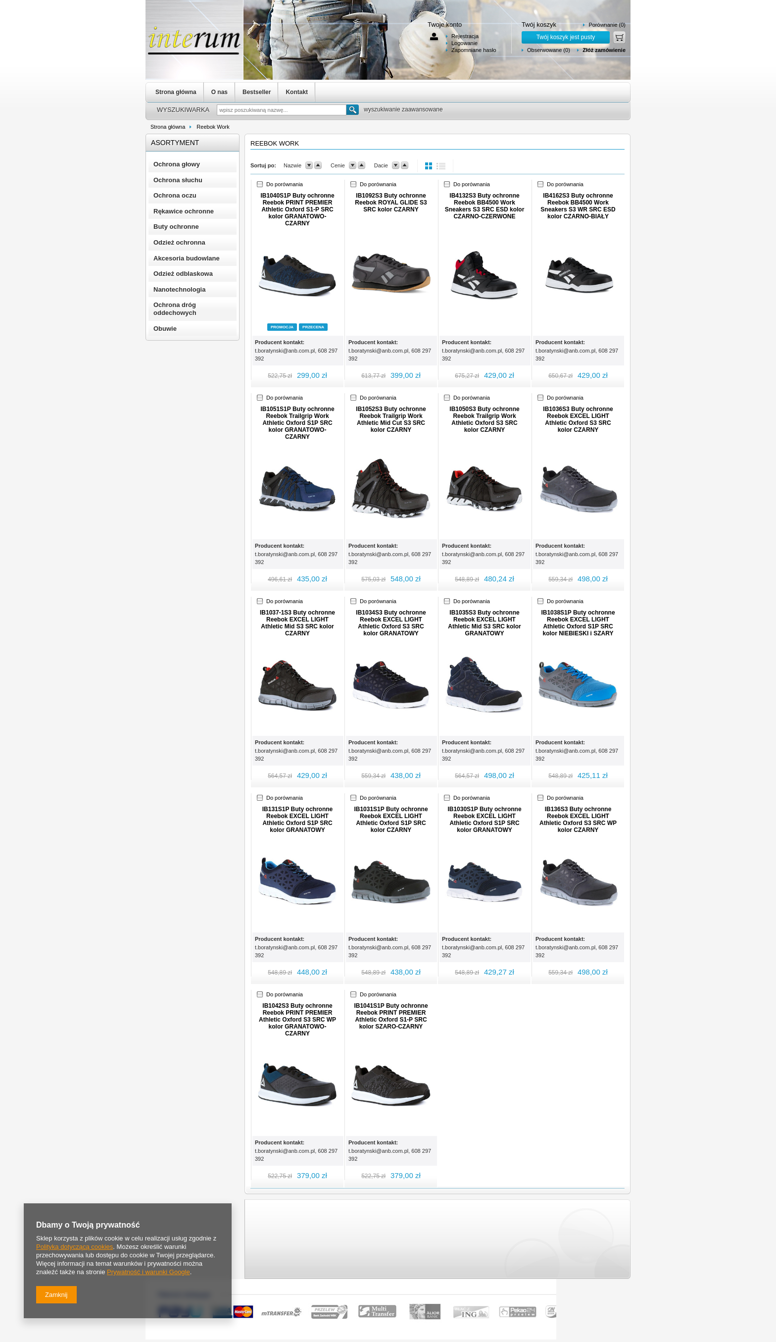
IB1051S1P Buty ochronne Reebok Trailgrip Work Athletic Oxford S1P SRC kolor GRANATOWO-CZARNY (297, 423)
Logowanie (464, 43)
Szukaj (352, 109)
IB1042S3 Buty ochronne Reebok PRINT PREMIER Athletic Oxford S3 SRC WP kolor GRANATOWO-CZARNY (297, 1019)
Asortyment (175, 142)
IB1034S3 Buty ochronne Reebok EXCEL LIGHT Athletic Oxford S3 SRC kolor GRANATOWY (391, 623)
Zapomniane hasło (473, 50)
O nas (219, 92)
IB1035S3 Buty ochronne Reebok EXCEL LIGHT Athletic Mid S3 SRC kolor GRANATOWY (484, 623)
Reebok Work (212, 127)
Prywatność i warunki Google (148, 1272)
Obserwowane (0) (548, 50)
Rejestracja (465, 36)
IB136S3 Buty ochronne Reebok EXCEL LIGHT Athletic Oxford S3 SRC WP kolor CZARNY (578, 819)
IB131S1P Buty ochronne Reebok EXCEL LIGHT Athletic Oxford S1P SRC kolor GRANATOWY (297, 819)
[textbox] (281, 109)
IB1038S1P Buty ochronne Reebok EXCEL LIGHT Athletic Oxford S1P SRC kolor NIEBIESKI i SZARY (578, 623)
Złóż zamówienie (604, 50)
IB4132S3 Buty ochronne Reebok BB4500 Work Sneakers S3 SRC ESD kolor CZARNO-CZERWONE (485, 206)
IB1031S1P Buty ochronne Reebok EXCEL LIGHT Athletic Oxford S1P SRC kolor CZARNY (391, 819)
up (318, 165)
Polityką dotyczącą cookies (74, 1246)
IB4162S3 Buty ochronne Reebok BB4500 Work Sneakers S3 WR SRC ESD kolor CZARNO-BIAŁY (577, 206)
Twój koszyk (539, 24)
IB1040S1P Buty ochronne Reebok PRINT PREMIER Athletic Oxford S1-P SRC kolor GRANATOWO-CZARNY (297, 209)
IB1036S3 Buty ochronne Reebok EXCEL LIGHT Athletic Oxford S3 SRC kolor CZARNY (578, 419)
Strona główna (175, 92)
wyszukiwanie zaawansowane (403, 109)
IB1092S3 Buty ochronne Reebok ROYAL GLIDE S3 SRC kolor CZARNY (391, 202)
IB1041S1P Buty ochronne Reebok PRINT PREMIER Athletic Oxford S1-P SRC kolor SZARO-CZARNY (391, 1016)
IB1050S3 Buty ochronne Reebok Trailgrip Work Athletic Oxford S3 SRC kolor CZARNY (484, 419)
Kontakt (297, 92)
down (309, 165)
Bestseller (256, 92)
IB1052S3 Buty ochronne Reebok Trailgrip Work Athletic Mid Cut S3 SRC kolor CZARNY (391, 419)
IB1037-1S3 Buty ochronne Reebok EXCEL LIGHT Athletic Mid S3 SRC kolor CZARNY (297, 623)
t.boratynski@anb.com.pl (285, 351)
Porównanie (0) (607, 25)
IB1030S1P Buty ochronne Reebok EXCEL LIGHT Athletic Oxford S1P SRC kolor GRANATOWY (484, 819)
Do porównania (284, 184)
